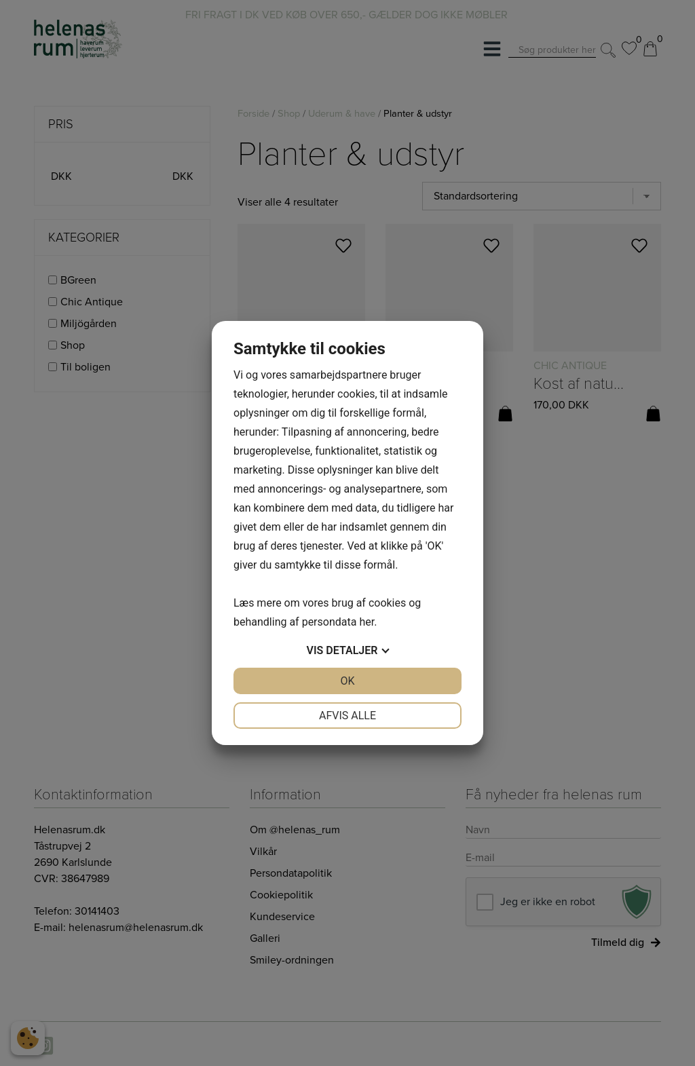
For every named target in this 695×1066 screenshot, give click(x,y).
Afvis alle (347, 715)
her (366, 621)
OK (347, 680)
